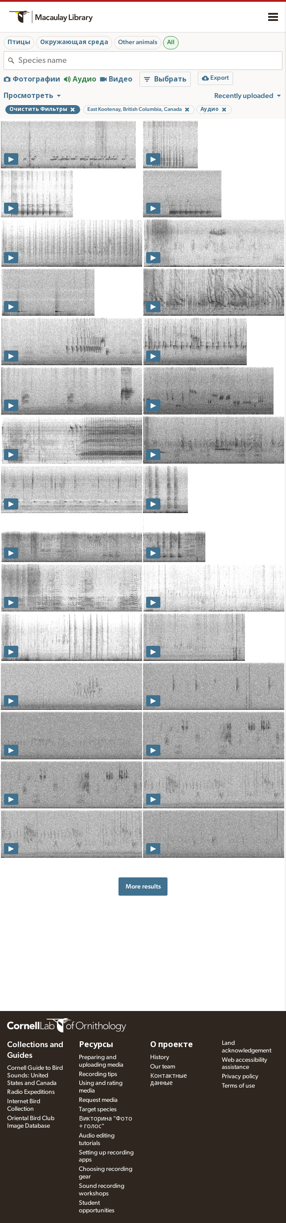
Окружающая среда (74, 42)
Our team (162, 1067)
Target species (98, 1109)
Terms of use (238, 1086)
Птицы (19, 42)
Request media (98, 1100)
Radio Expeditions (31, 1092)
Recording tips (98, 1074)
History (159, 1057)
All (171, 42)
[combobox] (150, 60)
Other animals (137, 42)
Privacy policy (240, 1076)
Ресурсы (96, 1045)
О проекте (171, 1045)
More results (143, 886)
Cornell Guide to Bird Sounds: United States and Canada (35, 1075)
